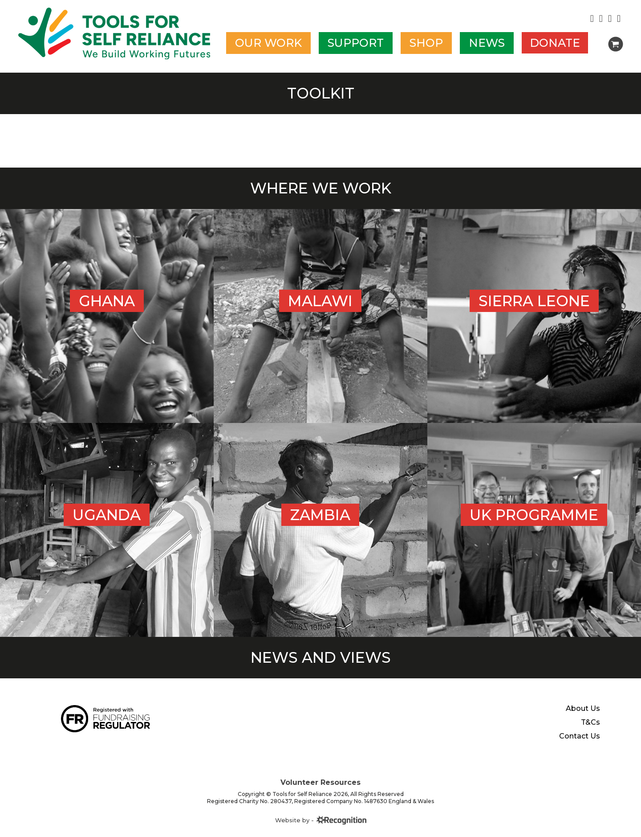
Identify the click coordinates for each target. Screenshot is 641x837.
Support (356, 42)
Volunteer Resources (320, 782)
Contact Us (579, 736)
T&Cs (590, 722)
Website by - (320, 820)
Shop (426, 42)
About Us (583, 708)
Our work (268, 42)
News (487, 42)
